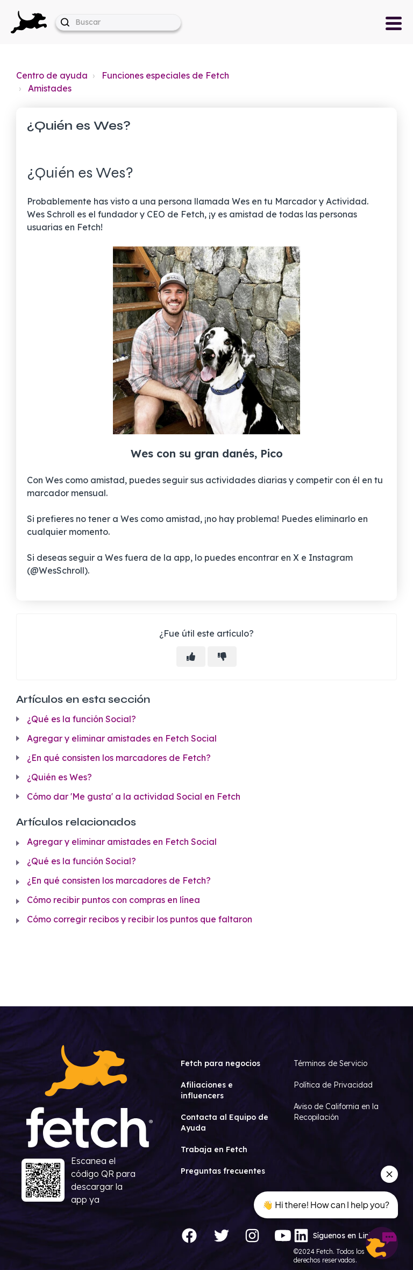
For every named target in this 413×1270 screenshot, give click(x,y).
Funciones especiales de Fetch (165, 75)
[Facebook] (189, 1235)
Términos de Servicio (330, 1063)
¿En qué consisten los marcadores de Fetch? (119, 757)
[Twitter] (221, 1235)
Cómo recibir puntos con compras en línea (113, 899)
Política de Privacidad (333, 1085)
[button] (29, 22)
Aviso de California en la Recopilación (336, 1112)
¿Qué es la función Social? (81, 719)
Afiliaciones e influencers (207, 1090)
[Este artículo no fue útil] (222, 656)
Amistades (50, 88)
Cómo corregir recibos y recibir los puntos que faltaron (139, 919)
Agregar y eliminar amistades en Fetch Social (122, 738)
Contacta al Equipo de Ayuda (224, 1122)
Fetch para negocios (220, 1063)
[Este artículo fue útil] (190, 656)
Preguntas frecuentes (223, 1171)
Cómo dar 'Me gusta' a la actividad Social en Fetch (133, 796)
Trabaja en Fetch (214, 1149)
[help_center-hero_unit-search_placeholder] (118, 22)
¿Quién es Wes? (59, 777)
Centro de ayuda (52, 75)
